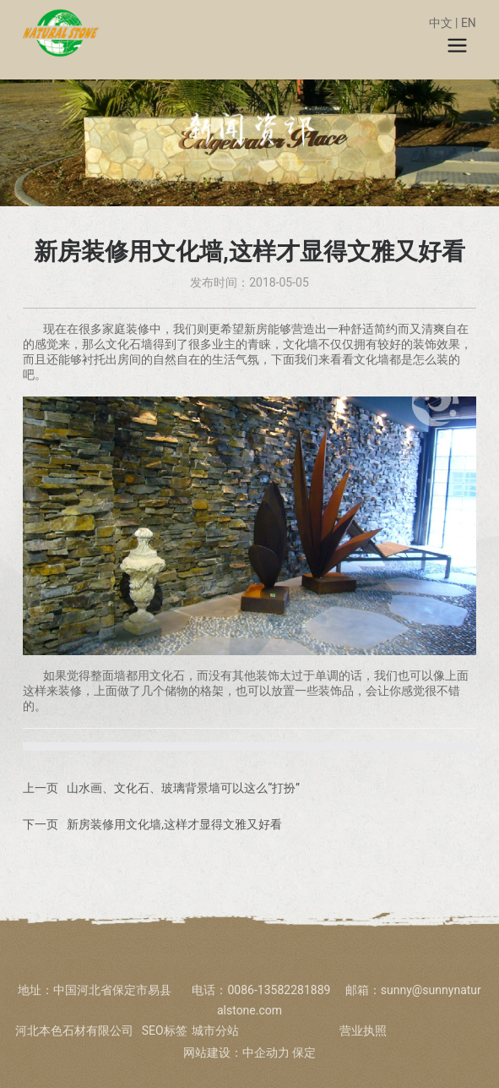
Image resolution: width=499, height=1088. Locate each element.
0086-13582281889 (281, 990)
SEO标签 (164, 1030)
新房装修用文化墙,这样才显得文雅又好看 (174, 824)
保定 (304, 1052)
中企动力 (266, 1052)
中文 (441, 23)
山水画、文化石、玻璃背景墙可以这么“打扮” (183, 788)
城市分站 (215, 1030)
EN (468, 23)
